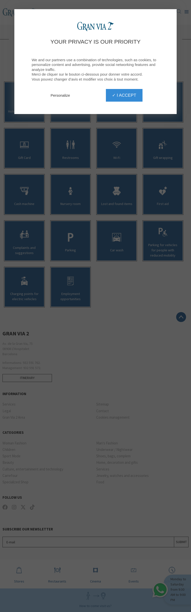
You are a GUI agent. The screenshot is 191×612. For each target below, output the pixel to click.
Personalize (60, 95)
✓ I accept (124, 95)
